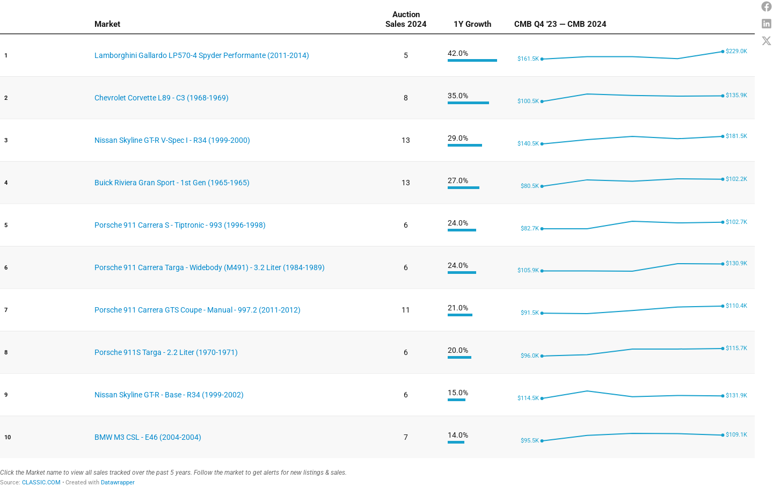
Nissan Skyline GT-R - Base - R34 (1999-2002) (169, 394)
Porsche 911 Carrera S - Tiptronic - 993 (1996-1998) (180, 225)
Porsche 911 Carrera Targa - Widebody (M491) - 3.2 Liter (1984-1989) (209, 267)
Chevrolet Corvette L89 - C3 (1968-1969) (161, 97)
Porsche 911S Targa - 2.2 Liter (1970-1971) (166, 352)
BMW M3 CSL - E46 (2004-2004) (147, 437)
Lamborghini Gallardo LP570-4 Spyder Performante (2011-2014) (201, 55)
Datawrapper (118, 482)
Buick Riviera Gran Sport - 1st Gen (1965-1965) (172, 182)
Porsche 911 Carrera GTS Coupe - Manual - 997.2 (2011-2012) (197, 310)
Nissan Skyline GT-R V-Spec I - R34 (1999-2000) (172, 140)
